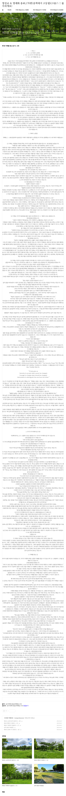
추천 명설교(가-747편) (39, 10)
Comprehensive (19, 718)
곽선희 (9, 10)
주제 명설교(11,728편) (22, 10)
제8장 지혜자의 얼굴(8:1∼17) (11, 725)
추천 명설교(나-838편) (56, 10)
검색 (58, 3)
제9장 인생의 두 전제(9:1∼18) (12, 729)
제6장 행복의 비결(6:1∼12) (11, 723)
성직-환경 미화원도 (9, 727)
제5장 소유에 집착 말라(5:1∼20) (12, 721)
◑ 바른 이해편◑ (8, 718)
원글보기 (26, 706)
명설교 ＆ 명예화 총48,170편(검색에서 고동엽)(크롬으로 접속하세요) (33, 3)
